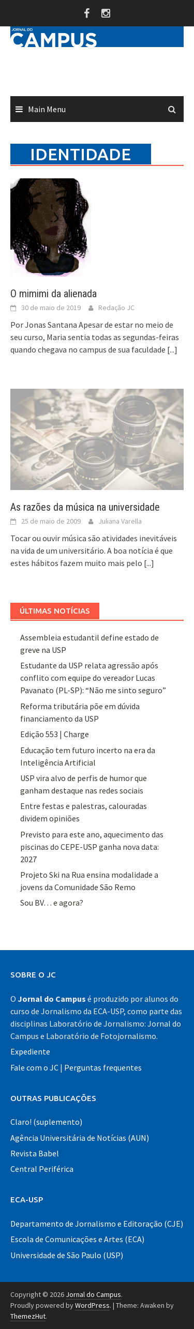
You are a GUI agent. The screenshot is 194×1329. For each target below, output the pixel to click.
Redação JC (116, 307)
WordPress (92, 1305)
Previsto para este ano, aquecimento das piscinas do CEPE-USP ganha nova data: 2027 (91, 846)
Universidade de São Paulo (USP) (66, 1255)
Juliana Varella (120, 521)
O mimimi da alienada (53, 293)
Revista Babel (34, 1153)
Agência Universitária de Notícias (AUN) (79, 1138)
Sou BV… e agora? (51, 902)
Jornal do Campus (93, 1294)
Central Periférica (41, 1169)
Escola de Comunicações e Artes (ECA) (77, 1239)
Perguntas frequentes (103, 1067)
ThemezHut (28, 1316)
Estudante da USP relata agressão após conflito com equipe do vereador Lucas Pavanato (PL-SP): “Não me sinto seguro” (93, 677)
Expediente (30, 1051)
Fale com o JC (34, 1067)
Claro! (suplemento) (46, 1122)
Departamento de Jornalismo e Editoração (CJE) (96, 1223)
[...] (172, 349)
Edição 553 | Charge (54, 734)
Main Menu (47, 109)
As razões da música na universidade (85, 507)
